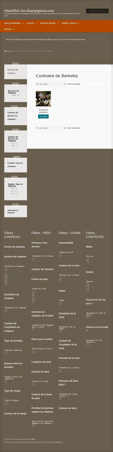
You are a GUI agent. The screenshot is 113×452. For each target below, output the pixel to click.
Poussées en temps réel (48, 23)
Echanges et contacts (69, 23)
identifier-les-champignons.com (29, 11)
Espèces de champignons (12, 23)
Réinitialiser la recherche (12, 211)
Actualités (30, 23)
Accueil (9, 51)
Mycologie (7, 29)
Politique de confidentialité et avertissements (23, 442)
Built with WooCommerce (53, 442)
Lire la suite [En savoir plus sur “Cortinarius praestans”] (43, 116)
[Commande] (51, 84)
